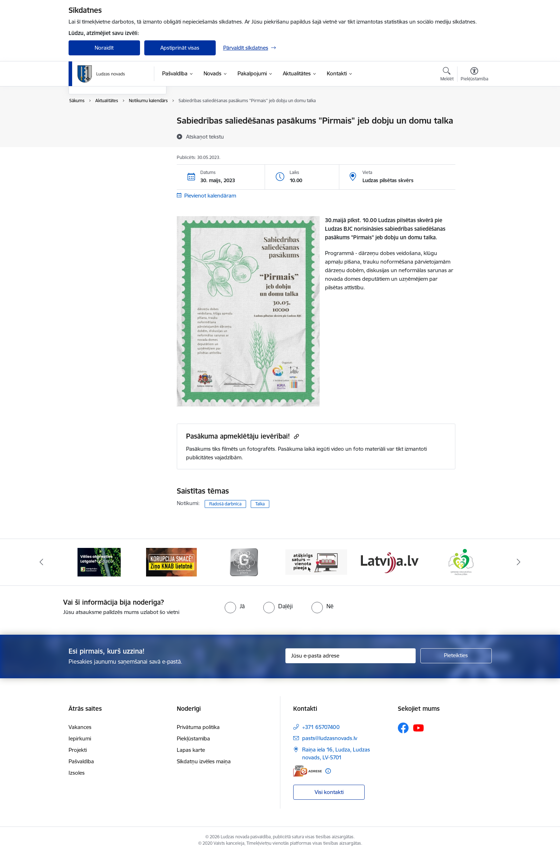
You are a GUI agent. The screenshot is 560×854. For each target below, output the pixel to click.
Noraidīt (104, 47)
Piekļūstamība (193, 738)
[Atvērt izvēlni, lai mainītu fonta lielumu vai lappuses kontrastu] (474, 75)
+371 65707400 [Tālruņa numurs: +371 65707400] (321, 727)
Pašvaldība (81, 761)
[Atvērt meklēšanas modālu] (447, 75)
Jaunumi (86, 133)
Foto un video (92, 146)
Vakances (80, 727)
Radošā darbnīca (225, 503)
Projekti (78, 749)
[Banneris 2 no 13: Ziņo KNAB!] (171, 561)
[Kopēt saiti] (295, 436)
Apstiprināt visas (179, 47)
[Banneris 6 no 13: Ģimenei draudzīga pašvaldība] (461, 561)
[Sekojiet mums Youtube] (418, 727)
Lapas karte (191, 749)
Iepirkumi (80, 738)
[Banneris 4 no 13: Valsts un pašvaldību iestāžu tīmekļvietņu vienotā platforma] (316, 561)
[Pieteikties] (456, 655)
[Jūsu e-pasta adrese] (350, 655)
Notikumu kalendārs (100, 121)
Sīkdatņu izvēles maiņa (204, 761)
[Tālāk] (519, 562)
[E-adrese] (307, 771)
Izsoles (77, 772)
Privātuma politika (198, 727)
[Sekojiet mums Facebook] (403, 728)
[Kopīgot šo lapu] (473, 135)
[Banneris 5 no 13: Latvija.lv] (389, 561)
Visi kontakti (329, 792)
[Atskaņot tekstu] (205, 136)
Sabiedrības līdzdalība (102, 158)
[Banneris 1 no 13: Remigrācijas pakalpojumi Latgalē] (99, 561)
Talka (260, 503)
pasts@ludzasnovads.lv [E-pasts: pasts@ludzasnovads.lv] (329, 738)
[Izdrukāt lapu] (473, 117)
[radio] (235, 606)
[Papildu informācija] (328, 771)
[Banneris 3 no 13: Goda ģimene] (244, 561)
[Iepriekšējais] (41, 562)
